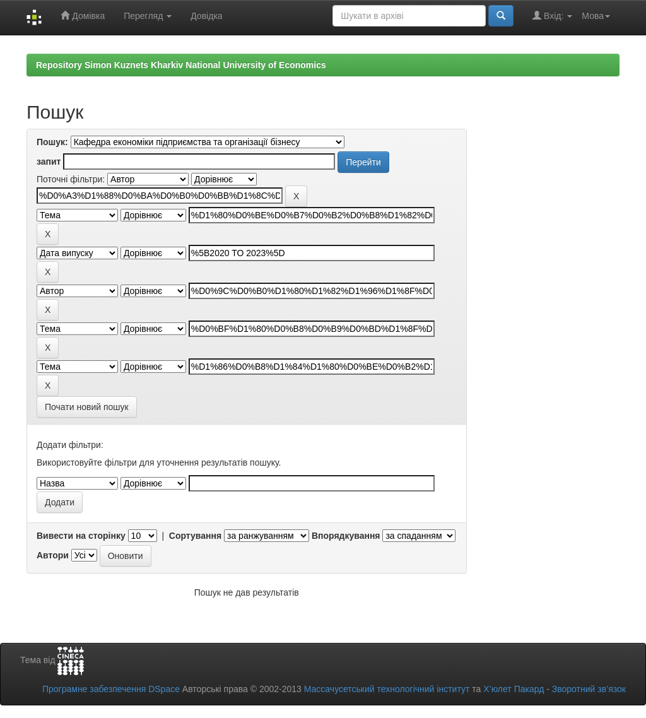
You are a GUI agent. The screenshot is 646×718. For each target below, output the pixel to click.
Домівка (83, 15)
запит (49, 161)
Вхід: (552, 15)
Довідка (206, 16)
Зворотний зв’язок (589, 689)
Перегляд (148, 16)
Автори (53, 555)
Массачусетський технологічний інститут (387, 689)
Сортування (195, 536)
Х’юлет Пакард (513, 689)
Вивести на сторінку (81, 536)
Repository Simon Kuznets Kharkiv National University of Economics (181, 65)
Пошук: (52, 142)
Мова (596, 16)
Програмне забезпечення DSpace (111, 689)
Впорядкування (346, 536)
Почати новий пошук (87, 407)
